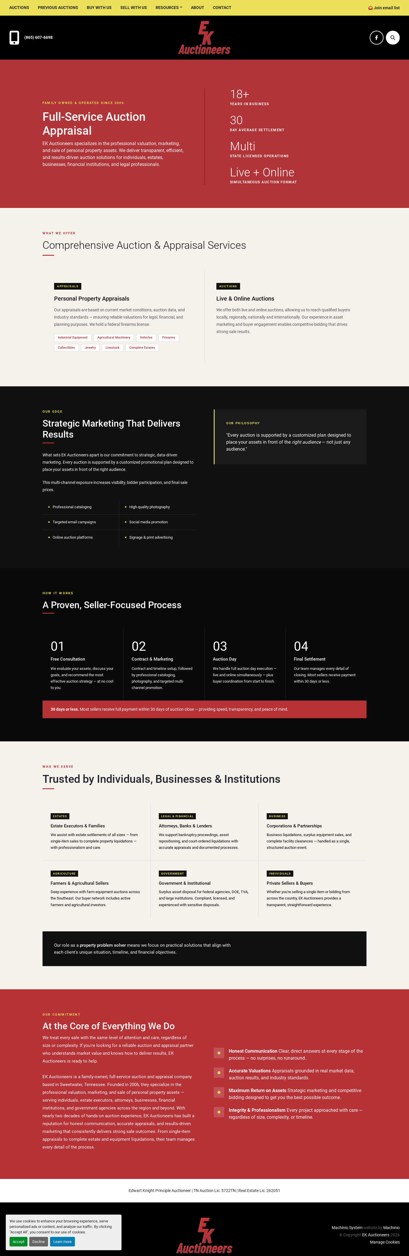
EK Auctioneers (375, 1235)
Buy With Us (99, 7)
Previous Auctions (58, 7)
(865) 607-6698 (38, 37)
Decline (38, 1241)
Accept (18, 1241)
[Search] (393, 38)
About (197, 7)
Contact (222, 7)
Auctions (19, 7)
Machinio (391, 1227)
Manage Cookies (385, 1242)
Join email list (387, 8)
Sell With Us (133, 7)
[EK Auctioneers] (204, 1235)
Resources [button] (167, 7)
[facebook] (377, 38)
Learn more (62, 1241)
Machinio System (347, 1227)
